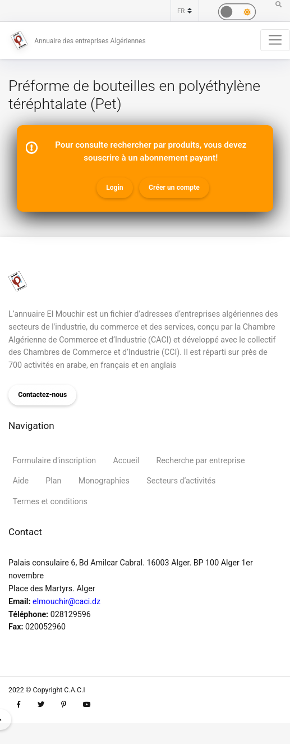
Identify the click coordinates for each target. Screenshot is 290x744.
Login (114, 187)
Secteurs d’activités (180, 480)
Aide (21, 480)
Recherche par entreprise (200, 460)
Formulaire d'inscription (54, 460)
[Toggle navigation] (275, 40)
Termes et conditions (50, 501)
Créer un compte (174, 187)
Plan (53, 480)
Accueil (126, 460)
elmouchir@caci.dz (66, 601)
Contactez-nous (42, 395)
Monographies (104, 480)
